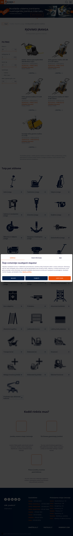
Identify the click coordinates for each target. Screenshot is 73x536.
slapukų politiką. (27, 272)
